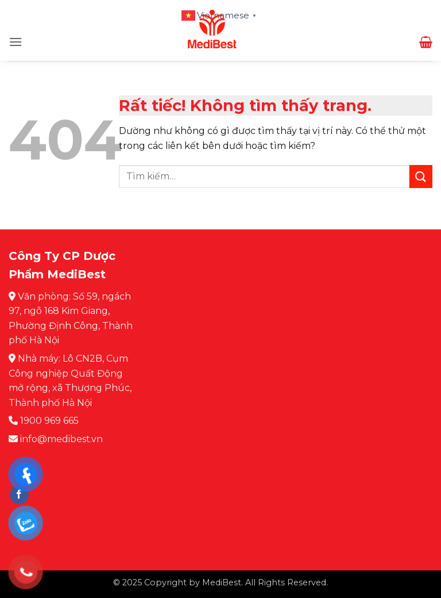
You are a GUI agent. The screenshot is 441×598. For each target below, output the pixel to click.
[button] (15, 42)
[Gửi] (420, 176)
